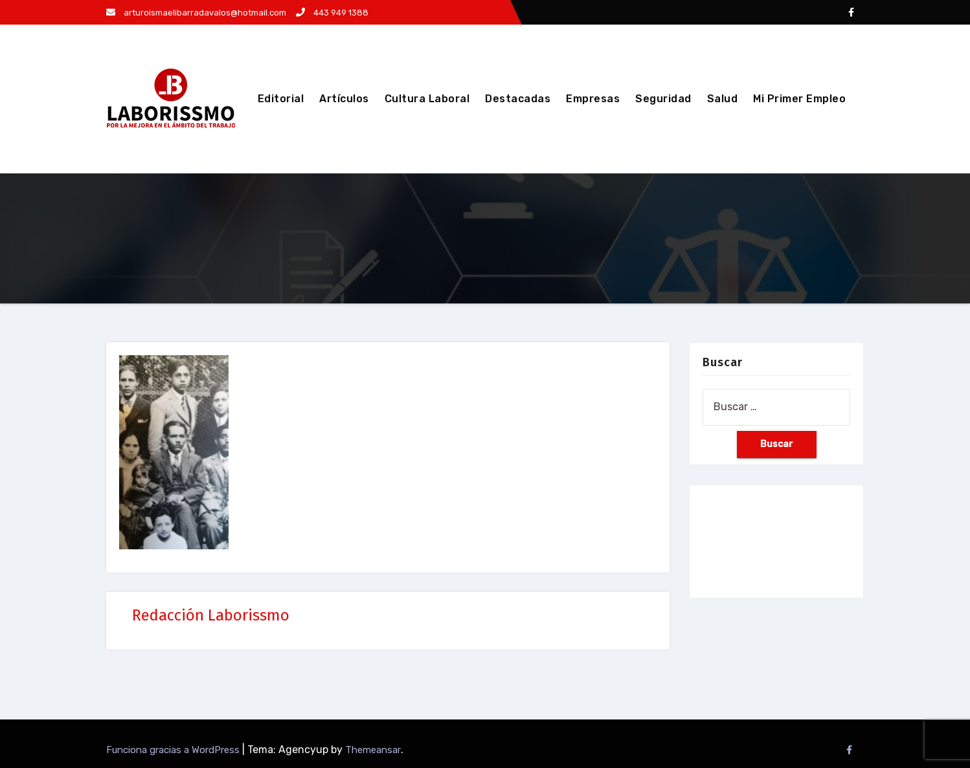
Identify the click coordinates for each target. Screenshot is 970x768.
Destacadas (517, 99)
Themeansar (373, 750)
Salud (722, 99)
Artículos (344, 99)
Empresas (593, 99)
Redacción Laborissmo (210, 615)
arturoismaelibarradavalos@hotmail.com (196, 12)
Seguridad (663, 99)
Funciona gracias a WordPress (174, 750)
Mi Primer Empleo (799, 99)
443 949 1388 (332, 12)
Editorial (281, 99)
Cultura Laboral (427, 99)
